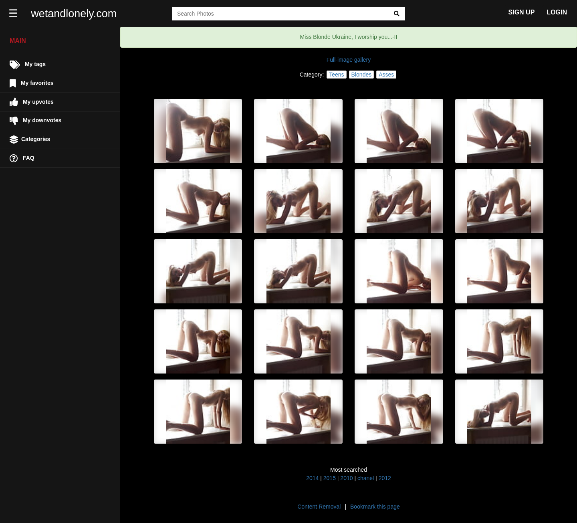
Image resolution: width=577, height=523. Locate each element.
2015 (329, 478)
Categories (30, 139)
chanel (365, 478)
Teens (336, 74)
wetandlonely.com (74, 14)
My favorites (32, 83)
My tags (28, 65)
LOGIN (557, 12)
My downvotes (35, 121)
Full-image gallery (349, 60)
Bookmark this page (375, 506)
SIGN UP (521, 12)
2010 (346, 478)
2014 (312, 478)
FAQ (22, 158)
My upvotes (32, 102)
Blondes (361, 74)
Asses (386, 74)
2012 (385, 478)
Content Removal (319, 506)
